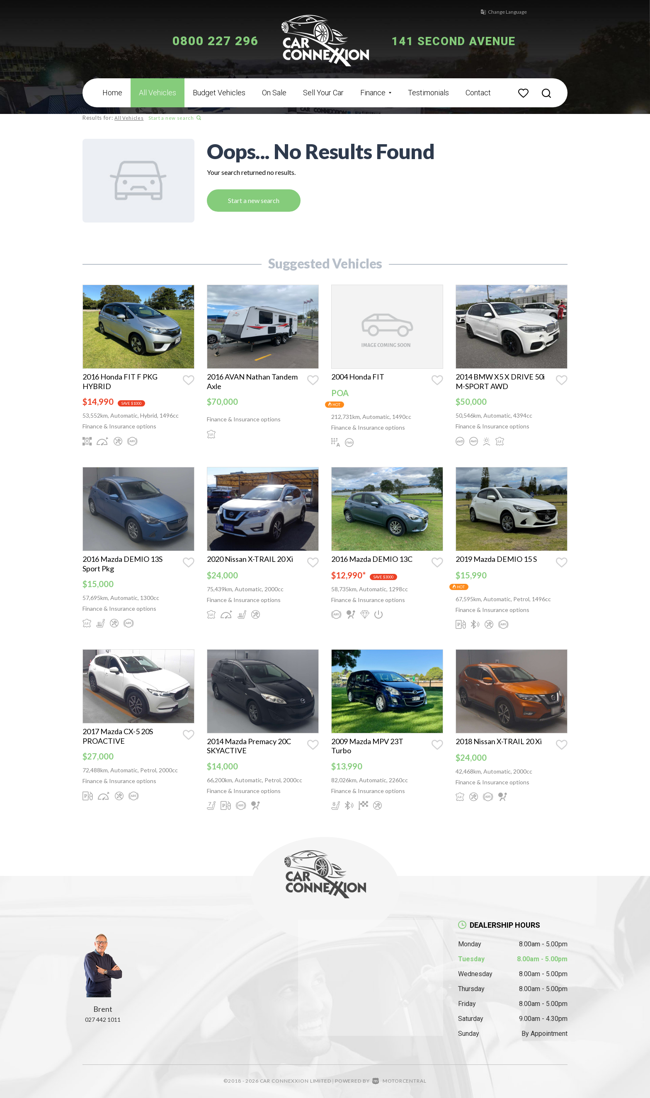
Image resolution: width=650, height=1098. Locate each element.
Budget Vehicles (219, 92)
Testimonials (428, 92)
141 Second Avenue (460, 41)
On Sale (274, 92)
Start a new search (174, 118)
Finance (375, 92)
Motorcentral (399, 1081)
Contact (478, 92)
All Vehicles (157, 92)
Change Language (499, 12)
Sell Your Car (323, 92)
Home (112, 92)
